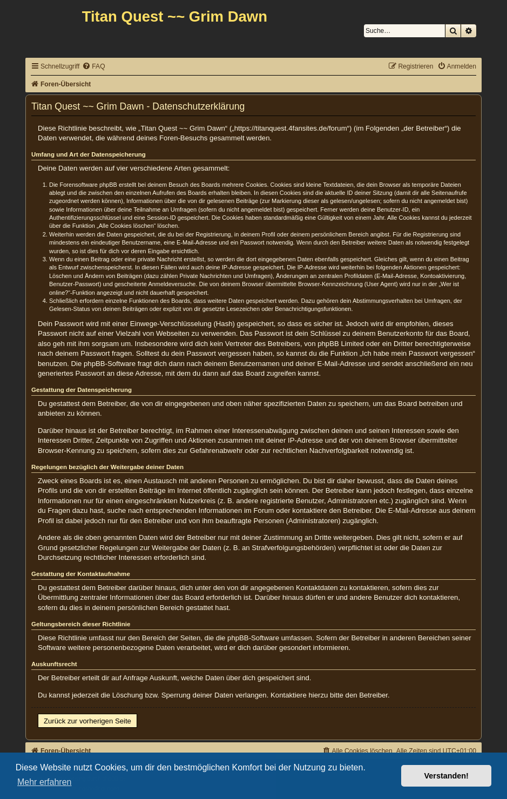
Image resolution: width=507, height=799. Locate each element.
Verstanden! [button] (446, 775)
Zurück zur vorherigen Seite (87, 721)
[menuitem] (93, 66)
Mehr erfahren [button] (44, 782)
